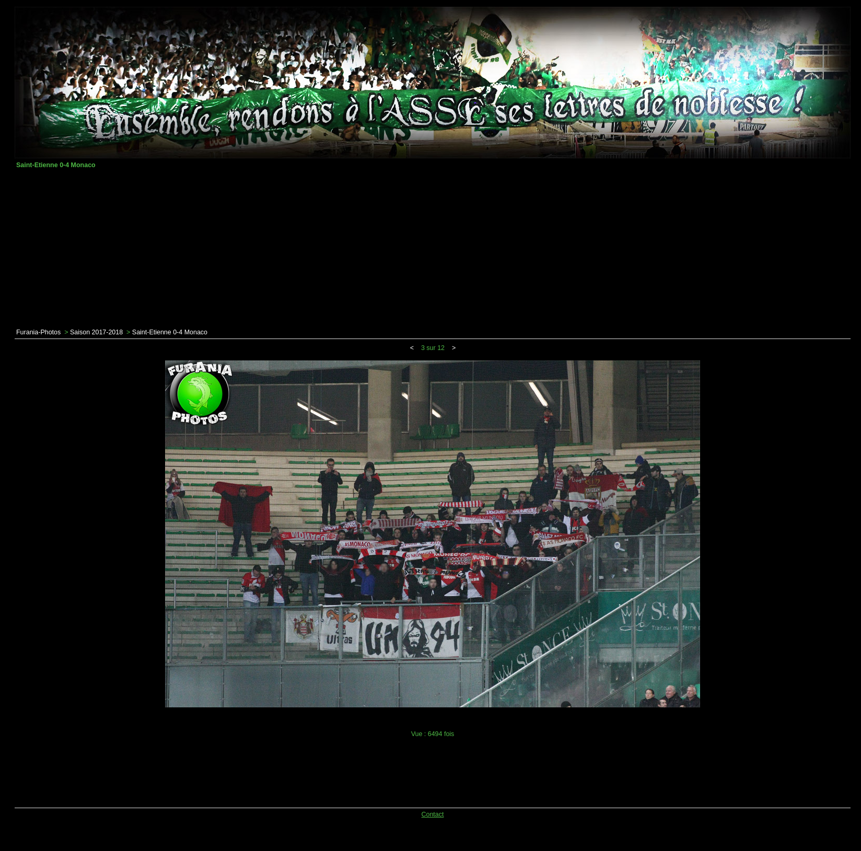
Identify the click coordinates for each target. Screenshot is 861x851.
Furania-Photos (38, 332)
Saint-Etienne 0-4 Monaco (169, 332)
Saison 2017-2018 (96, 332)
